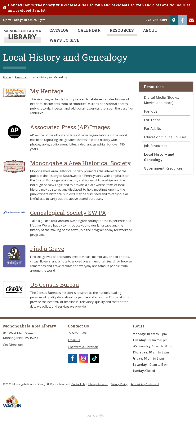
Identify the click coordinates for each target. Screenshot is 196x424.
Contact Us (78, 384)
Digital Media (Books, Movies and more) (161, 100)
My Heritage (46, 91)
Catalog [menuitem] (59, 30)
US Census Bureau (54, 284)
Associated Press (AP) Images (70, 127)
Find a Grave (47, 248)
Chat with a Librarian (83, 347)
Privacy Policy (119, 384)
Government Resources (163, 168)
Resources (21, 77)
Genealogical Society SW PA (68, 212)
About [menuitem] (150, 30)
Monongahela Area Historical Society (80, 163)
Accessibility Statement (145, 384)
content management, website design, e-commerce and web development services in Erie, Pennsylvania (98, 415)
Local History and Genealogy (159, 157)
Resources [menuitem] (122, 30)
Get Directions (13, 345)
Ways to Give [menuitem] (64, 40)
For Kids (150, 111)
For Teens (152, 120)
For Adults (152, 128)
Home (7, 77)
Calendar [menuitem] (89, 30)
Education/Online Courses (165, 137)
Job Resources (155, 145)
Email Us (74, 340)
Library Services (98, 384)
